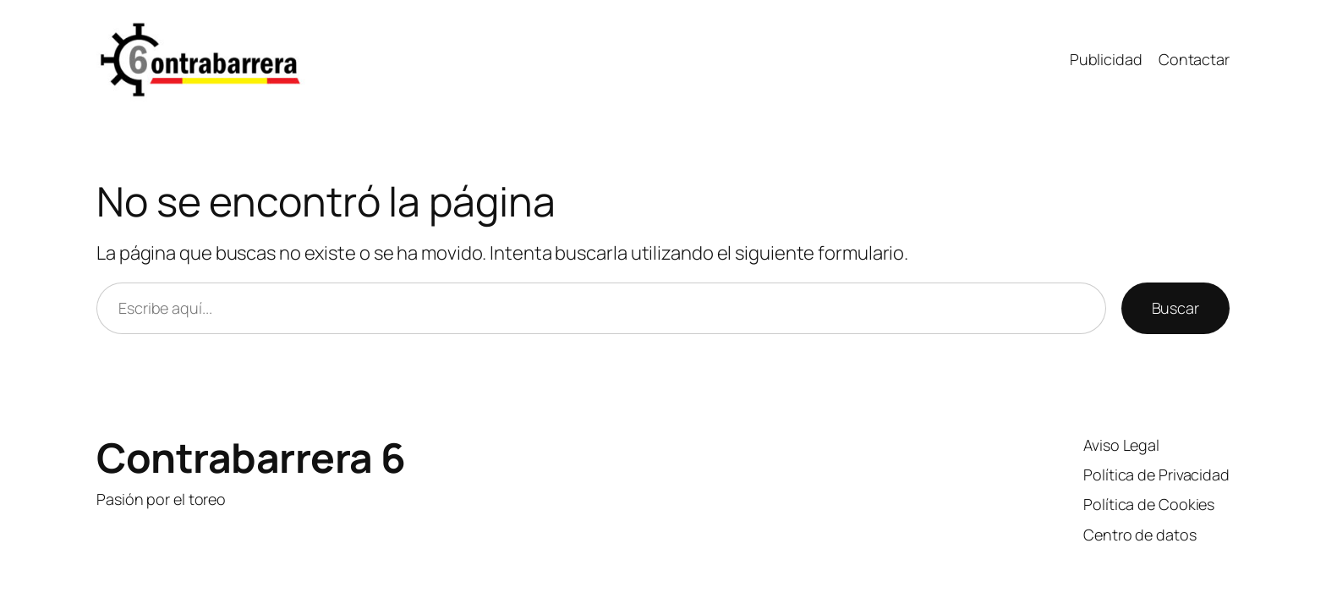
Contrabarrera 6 (251, 457)
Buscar (1175, 308)
